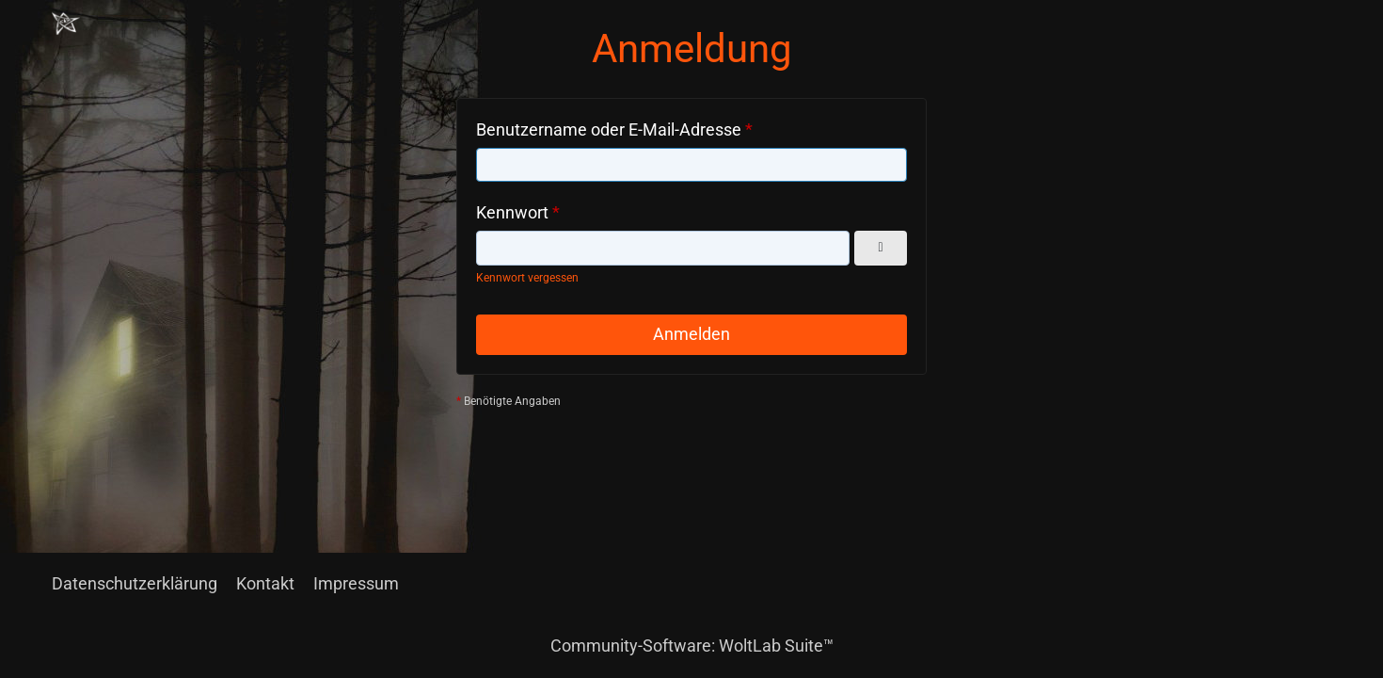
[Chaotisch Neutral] (65, 23)
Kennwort (512, 212)
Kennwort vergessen (527, 277)
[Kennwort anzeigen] (880, 248)
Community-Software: (692, 645)
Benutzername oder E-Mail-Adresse (608, 129)
